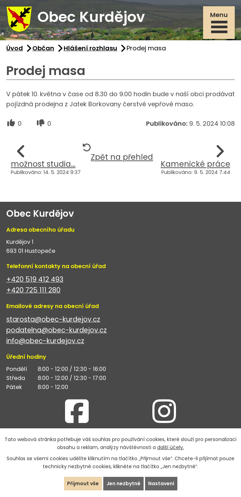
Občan (43, 48)
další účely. (170, 447)
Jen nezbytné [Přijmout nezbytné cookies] (123, 483)
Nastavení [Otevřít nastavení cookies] (161, 483)
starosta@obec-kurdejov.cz (53, 319)
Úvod (14, 48)
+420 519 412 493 (34, 279)
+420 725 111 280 (33, 290)
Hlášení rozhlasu (90, 48)
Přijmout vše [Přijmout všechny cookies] (83, 483)
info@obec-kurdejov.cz (45, 341)
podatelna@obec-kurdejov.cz (56, 330)
